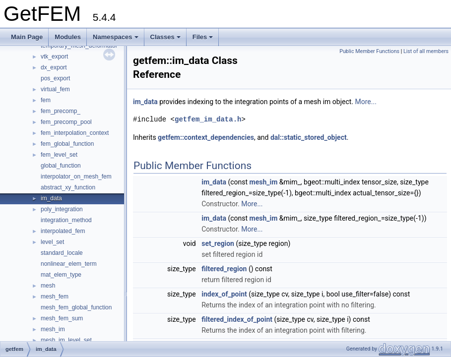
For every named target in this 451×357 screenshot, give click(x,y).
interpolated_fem (63, 231)
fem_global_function (67, 143)
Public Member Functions (369, 51)
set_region (217, 243)
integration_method (66, 220)
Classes (165, 37)
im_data (51, 198)
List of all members (426, 51)
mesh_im (53, 329)
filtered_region (224, 269)
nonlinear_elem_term (69, 263)
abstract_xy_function (68, 187)
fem (46, 100)
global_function (61, 165)
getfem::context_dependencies (206, 137)
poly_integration (62, 209)
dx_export (54, 67)
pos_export (55, 78)
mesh (48, 285)
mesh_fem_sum (62, 318)
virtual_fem (55, 89)
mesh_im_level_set (66, 340)
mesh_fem (54, 296)
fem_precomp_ (60, 111)
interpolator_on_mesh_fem (76, 176)
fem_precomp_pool (66, 122)
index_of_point (224, 294)
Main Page (27, 37)
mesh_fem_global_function (76, 307)
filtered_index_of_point (236, 319)
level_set (52, 241)
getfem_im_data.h (208, 119)
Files (203, 37)
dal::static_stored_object (308, 137)
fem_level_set (59, 154)
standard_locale (62, 252)
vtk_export (54, 56)
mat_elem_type (61, 274)
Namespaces (115, 37)
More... (366, 102)
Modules (68, 37)
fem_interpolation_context (75, 132)
